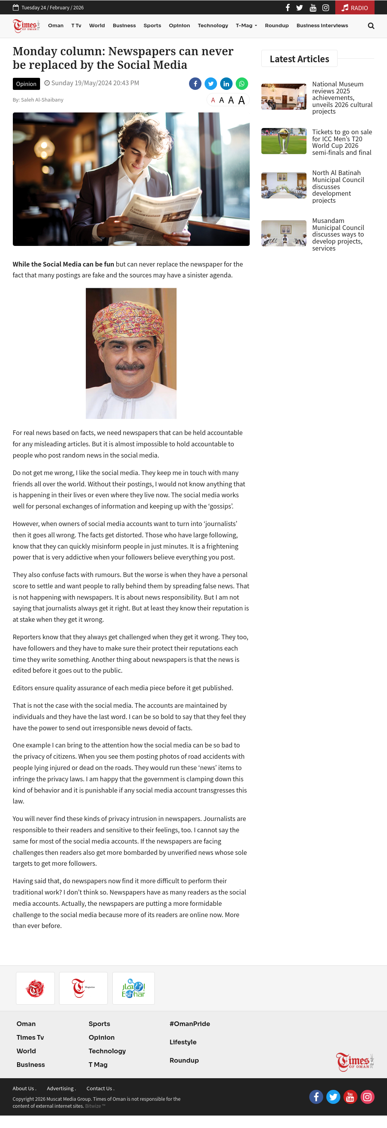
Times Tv (30, 1037)
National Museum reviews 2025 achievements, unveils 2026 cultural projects (342, 97)
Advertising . (61, 1088)
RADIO (354, 8)
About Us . (25, 1088)
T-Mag (244, 25)
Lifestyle (183, 1042)
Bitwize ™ (95, 1105)
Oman (55, 25)
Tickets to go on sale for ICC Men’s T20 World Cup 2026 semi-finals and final (342, 142)
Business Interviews (322, 25)
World (97, 25)
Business (124, 25)
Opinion (179, 25)
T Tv (76, 25)
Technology (213, 25)
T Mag (98, 1065)
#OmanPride (190, 1024)
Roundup (277, 25)
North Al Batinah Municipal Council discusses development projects (338, 186)
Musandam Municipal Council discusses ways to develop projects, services (338, 234)
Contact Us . (101, 1088)
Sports (152, 25)
